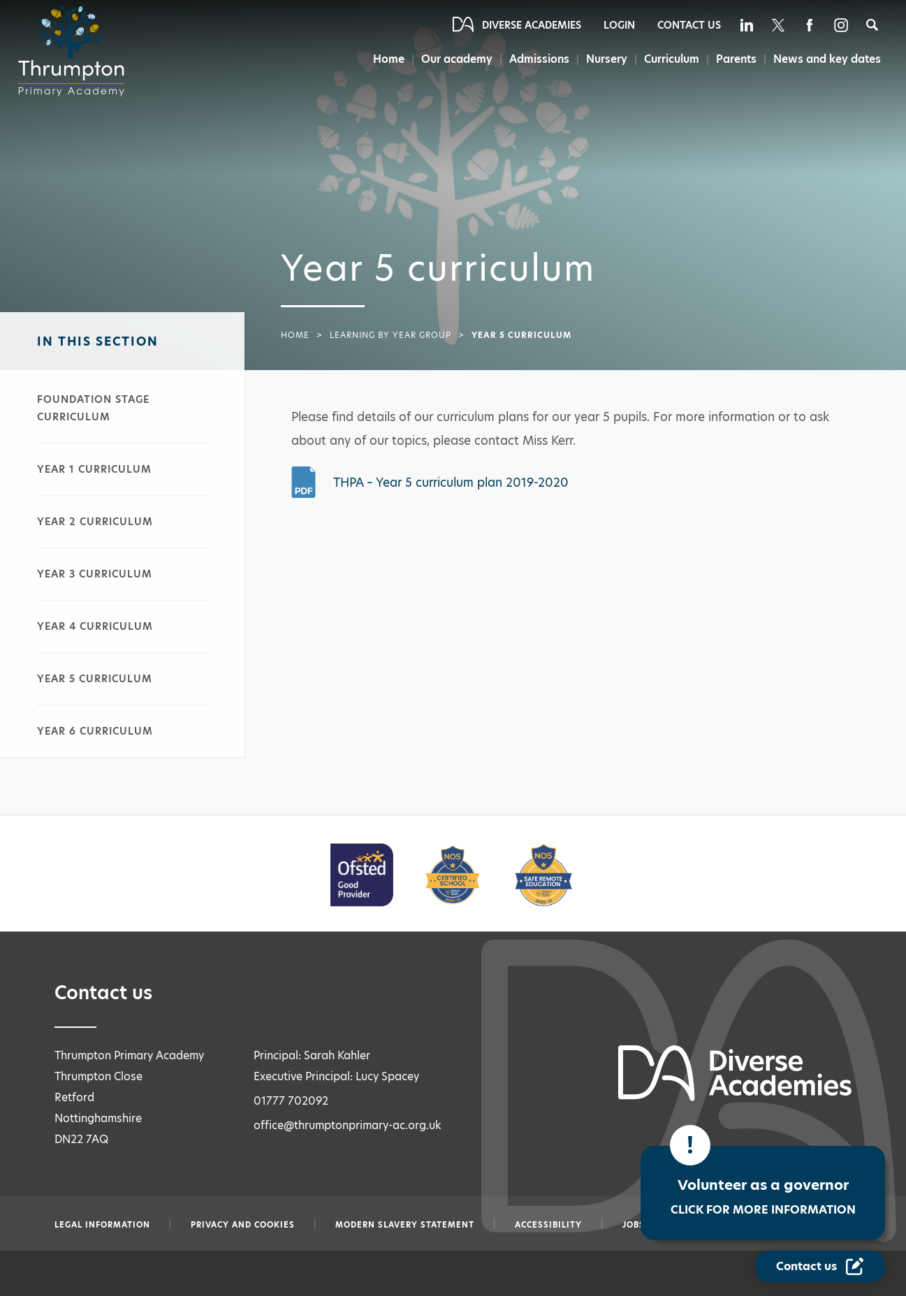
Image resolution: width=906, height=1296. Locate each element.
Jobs (633, 1224)
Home (381, 59)
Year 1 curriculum (94, 469)
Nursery (603, 59)
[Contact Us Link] (820, 1266)
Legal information (102, 1224)
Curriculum (670, 59)
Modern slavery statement (404, 1224)
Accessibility (548, 1224)
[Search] (872, 24)
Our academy (451, 59)
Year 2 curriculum (95, 522)
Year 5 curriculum (94, 679)
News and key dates (827, 59)
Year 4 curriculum (95, 626)
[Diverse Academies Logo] (75, 51)
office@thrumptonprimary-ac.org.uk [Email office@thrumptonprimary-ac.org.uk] (347, 1125)
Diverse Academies (531, 25)
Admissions (535, 59)
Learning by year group (390, 335)
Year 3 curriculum (94, 574)
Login (619, 25)
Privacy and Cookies (243, 1224)
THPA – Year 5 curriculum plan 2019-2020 (451, 482)
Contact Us (689, 25)
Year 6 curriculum (95, 731)
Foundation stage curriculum (93, 408)
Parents (735, 59)
